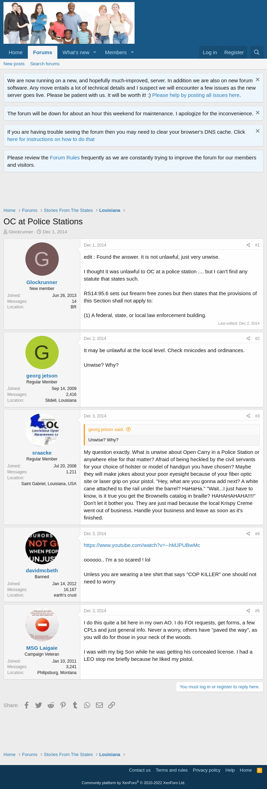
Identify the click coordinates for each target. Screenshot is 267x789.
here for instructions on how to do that (51, 139)
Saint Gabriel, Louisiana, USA (48, 483)
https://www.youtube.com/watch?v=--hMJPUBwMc (142, 545)
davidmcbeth (42, 570)
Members (116, 52)
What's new (76, 52)
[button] (95, 52)
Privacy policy (206, 770)
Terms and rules (172, 770)
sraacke (42, 453)
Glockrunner (21, 231)
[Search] (257, 52)
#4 (257, 533)
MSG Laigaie (41, 648)
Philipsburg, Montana (56, 672)
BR (73, 307)
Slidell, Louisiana (60, 400)
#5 (257, 610)
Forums (42, 52)
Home (16, 52)
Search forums (45, 63)
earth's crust (65, 595)
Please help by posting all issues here (196, 95)
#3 (257, 416)
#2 (257, 338)
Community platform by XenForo (133, 783)
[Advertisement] (130, 191)
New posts (14, 63)
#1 (257, 245)
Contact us (140, 770)
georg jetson (41, 376)
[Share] (248, 245)
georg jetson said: (106, 429)
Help (230, 770)
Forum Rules (65, 157)
